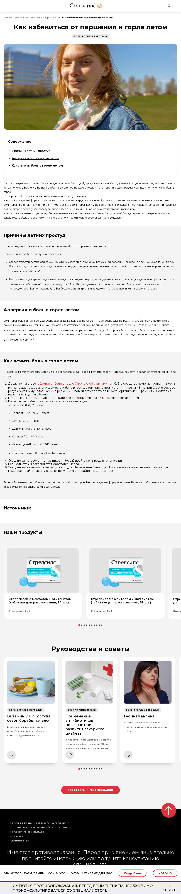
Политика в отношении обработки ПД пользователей (41, 822)
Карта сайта (16, 836)
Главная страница (14, 17)
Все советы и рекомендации (90, 790)
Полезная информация (43, 17)
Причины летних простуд (31, 151)
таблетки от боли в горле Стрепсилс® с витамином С (76, 383)
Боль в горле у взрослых (90, 36)
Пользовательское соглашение (28, 831)
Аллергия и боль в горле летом (35, 158)
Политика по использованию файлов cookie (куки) (38, 827)
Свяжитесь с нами (20, 840)
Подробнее (132, 873)
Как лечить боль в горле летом (37, 165)
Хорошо (165, 873)
